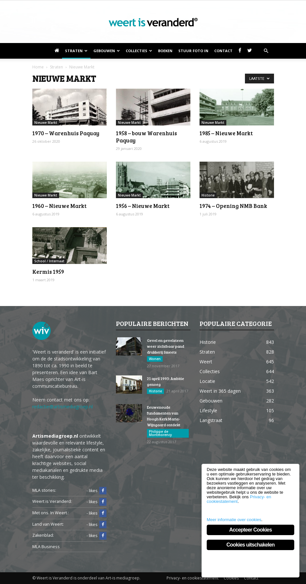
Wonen (155, 359)
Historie (208, 195)
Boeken (165, 50)
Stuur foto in (193, 50)
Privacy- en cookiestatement (192, 578)
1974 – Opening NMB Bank (233, 206)
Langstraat (211, 420)
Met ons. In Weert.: (50, 513)
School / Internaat (49, 261)
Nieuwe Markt (45, 122)
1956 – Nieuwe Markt (142, 206)
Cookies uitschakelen (250, 545)
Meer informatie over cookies (234, 519)
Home (38, 67)
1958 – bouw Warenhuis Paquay (146, 136)
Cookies (231, 578)
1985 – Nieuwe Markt (226, 133)
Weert (206, 361)
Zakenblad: (43, 535)
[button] (266, 51)
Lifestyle (208, 410)
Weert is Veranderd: (52, 501)
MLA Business (46, 546)
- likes (96, 491)
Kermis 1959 (48, 271)
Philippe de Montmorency (160, 433)
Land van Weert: (48, 524)
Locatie (207, 381)
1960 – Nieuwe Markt (59, 206)
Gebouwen (106, 50)
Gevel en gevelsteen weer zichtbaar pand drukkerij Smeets (165, 346)
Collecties (139, 50)
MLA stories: (44, 490)
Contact (223, 50)
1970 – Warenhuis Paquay (65, 133)
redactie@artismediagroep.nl (62, 406)
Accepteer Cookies (250, 530)
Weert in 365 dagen (220, 391)
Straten (76, 50)
